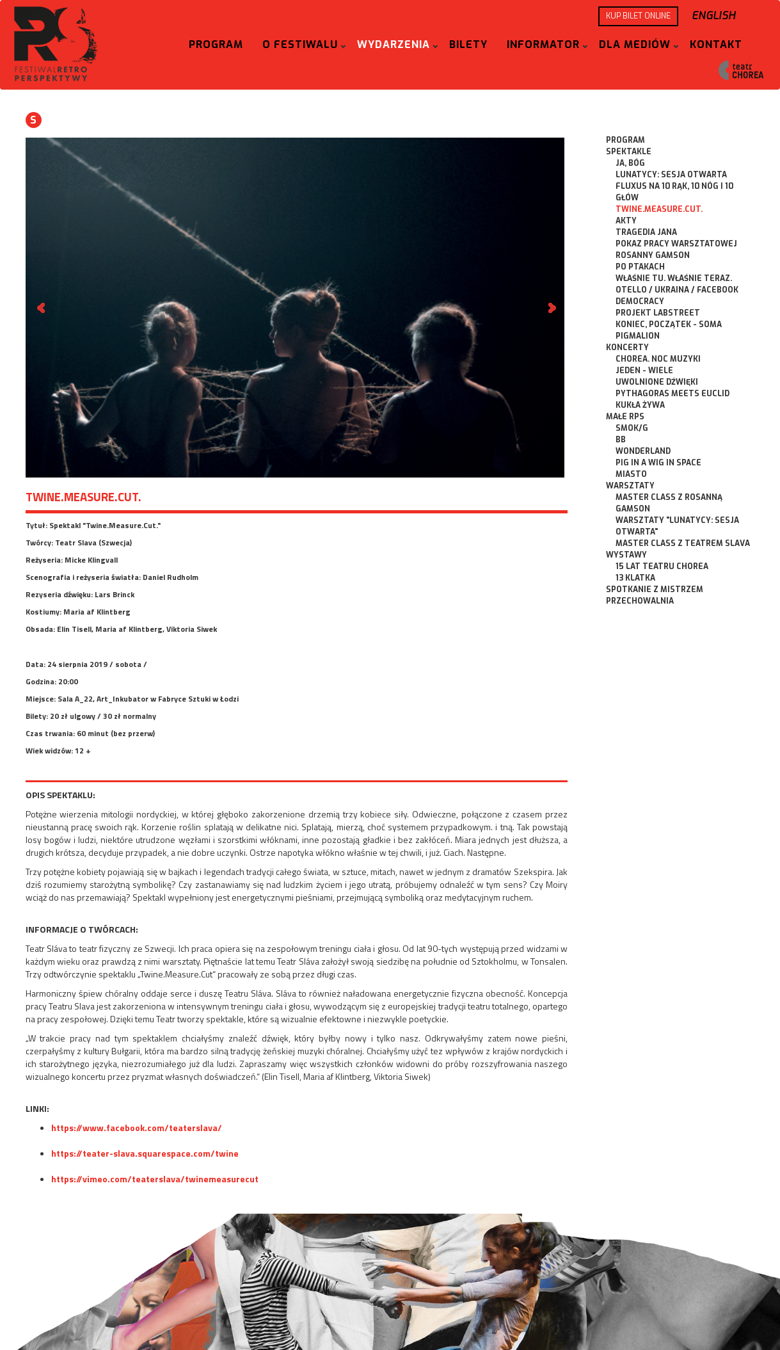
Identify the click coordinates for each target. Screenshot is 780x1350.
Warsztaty (630, 486)
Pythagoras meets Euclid (672, 394)
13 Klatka (635, 578)
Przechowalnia (640, 601)
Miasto (631, 474)
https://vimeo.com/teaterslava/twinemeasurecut (155, 1178)
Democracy (640, 301)
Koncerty (627, 347)
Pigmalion (638, 336)
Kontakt (716, 44)
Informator (543, 44)
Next (551, 308)
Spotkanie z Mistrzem (654, 589)
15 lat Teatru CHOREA (662, 566)
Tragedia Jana (646, 232)
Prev (42, 308)
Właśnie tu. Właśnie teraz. (674, 278)
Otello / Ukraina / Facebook (677, 290)
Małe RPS (625, 417)
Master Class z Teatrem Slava (683, 543)
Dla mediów (635, 44)
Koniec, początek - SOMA (669, 324)
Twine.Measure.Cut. (659, 209)
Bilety (468, 44)
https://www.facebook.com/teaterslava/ (136, 1127)
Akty (626, 221)
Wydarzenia (393, 44)
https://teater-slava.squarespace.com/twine (145, 1153)
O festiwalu (300, 44)
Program (216, 44)
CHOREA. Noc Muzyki (658, 359)
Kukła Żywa (640, 405)
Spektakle (628, 152)
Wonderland (643, 451)
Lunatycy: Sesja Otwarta (671, 175)
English (714, 15)
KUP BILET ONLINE (638, 16)
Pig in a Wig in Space (658, 463)
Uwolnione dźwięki (657, 382)
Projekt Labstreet (658, 313)
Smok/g (632, 428)
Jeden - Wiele (644, 371)
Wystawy (626, 555)
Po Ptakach (640, 267)
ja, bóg (630, 163)
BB (621, 440)
